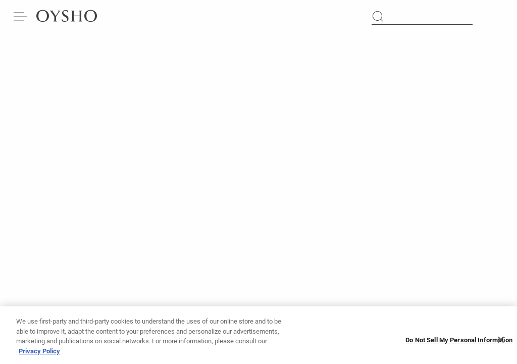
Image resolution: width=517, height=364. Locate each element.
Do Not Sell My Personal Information (458, 343)
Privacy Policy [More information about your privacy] (39, 354)
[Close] (501, 343)
